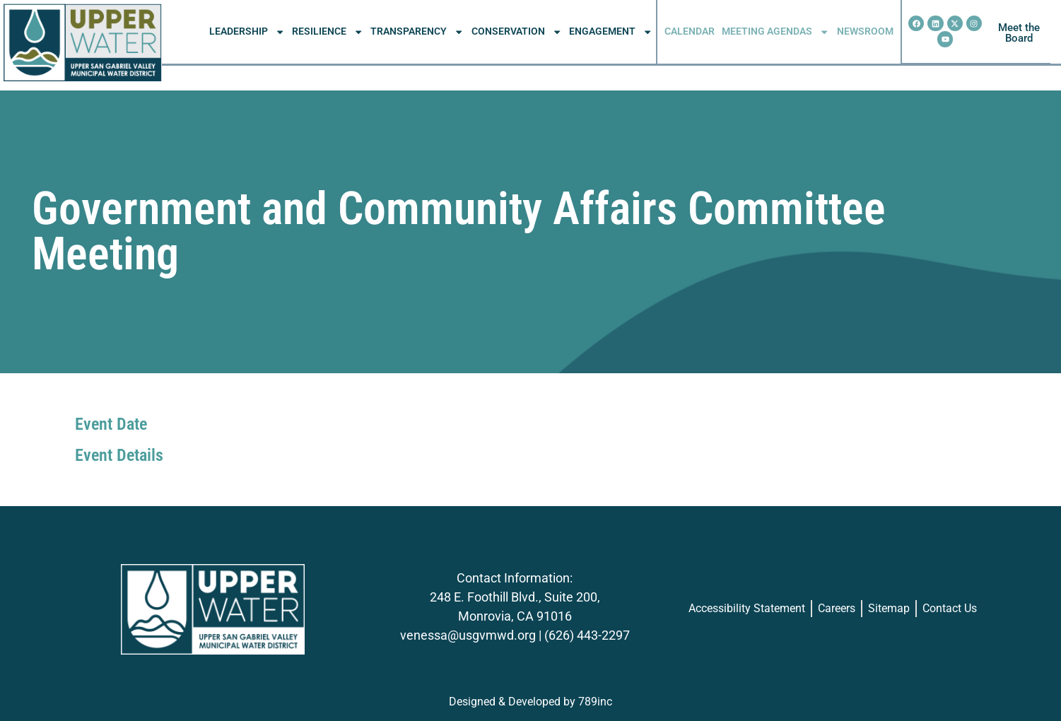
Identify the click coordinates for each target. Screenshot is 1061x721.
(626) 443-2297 (587, 635)
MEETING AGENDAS (775, 32)
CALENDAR (689, 31)
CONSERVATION (516, 32)
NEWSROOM (865, 31)
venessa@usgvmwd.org (468, 635)
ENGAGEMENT (610, 32)
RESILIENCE (327, 32)
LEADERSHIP (247, 32)
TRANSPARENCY (417, 32)
